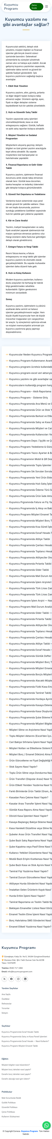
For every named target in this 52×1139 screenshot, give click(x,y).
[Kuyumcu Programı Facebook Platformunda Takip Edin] (11, 979)
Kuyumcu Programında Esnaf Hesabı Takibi (20, 1032)
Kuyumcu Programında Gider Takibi (27, 580)
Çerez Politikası (8, 1112)
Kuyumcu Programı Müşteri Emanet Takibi (20, 1046)
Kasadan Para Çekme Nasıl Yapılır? (27, 808)
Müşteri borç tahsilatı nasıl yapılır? (16, 1070)
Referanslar (7, 1004)
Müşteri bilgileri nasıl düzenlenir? (16, 1065)
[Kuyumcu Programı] (16, 7)
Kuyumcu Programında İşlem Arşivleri (28, 592)
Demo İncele (34, 6)
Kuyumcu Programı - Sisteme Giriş (27, 408)
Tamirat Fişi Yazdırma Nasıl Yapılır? (27, 881)
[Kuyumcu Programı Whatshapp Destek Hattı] (46, 1125)
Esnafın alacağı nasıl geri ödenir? (16, 1079)
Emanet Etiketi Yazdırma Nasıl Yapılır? (28, 937)
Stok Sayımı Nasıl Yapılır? (21, 777)
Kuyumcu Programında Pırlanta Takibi (28, 574)
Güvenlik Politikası (9, 1107)
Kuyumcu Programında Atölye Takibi (28, 549)
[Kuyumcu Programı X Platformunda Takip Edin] (4, 979)
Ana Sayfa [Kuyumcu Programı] (6, 994)
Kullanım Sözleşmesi (11, 1117)
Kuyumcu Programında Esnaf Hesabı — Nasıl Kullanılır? (25, 1041)
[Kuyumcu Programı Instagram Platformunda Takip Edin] (18, 979)
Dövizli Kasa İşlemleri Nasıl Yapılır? (27, 826)
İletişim (5, 1013)
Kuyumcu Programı (29, 1131)
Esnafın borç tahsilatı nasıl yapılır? (16, 1074)
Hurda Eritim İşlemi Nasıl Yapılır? (25, 906)
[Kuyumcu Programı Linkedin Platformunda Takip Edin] (25, 979)
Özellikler (6, 999)
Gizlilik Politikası (9, 1103)
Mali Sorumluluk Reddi (11, 1098)
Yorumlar (5, 1008)
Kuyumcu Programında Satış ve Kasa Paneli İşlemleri (24, 1037)
